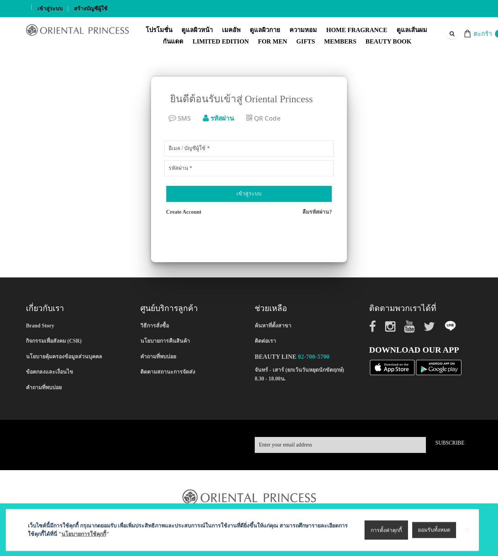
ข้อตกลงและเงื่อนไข (49, 372)
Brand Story (40, 326)
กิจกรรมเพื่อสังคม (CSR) (54, 341)
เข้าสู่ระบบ (50, 8)
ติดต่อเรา (265, 341)
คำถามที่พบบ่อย (44, 387)
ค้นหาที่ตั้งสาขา (273, 326)
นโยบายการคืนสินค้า (165, 341)
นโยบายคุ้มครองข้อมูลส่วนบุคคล (64, 356)
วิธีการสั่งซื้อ (154, 326)
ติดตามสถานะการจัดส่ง (167, 372)
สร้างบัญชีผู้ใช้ (91, 8)
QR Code (263, 118)
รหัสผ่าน (218, 118)
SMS (180, 118)
